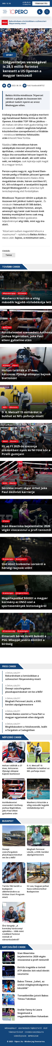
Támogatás (41, 3)
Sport (9, 55)
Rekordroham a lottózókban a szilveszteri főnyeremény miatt (27, 22)
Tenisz (9, 255)
